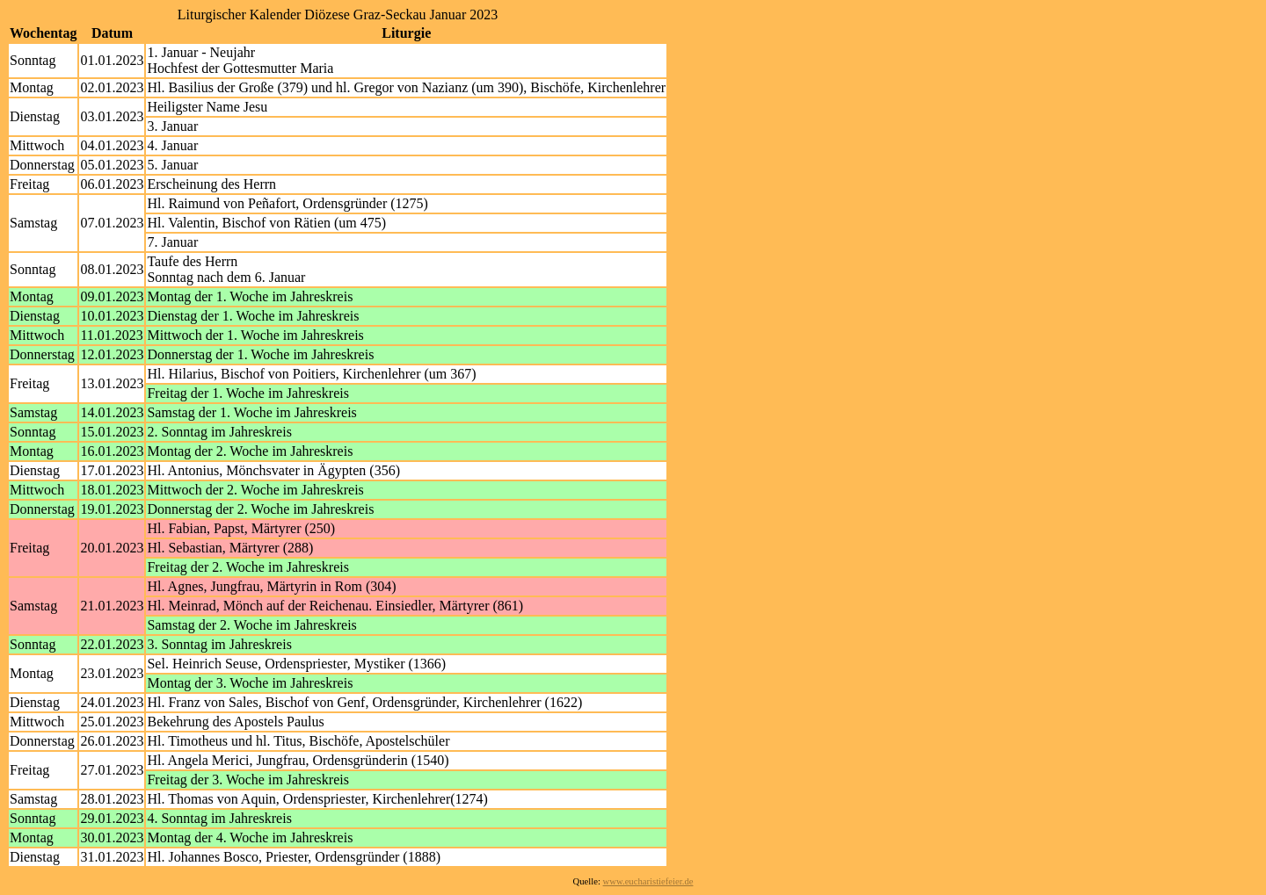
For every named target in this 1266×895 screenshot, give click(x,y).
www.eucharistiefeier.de (648, 881)
